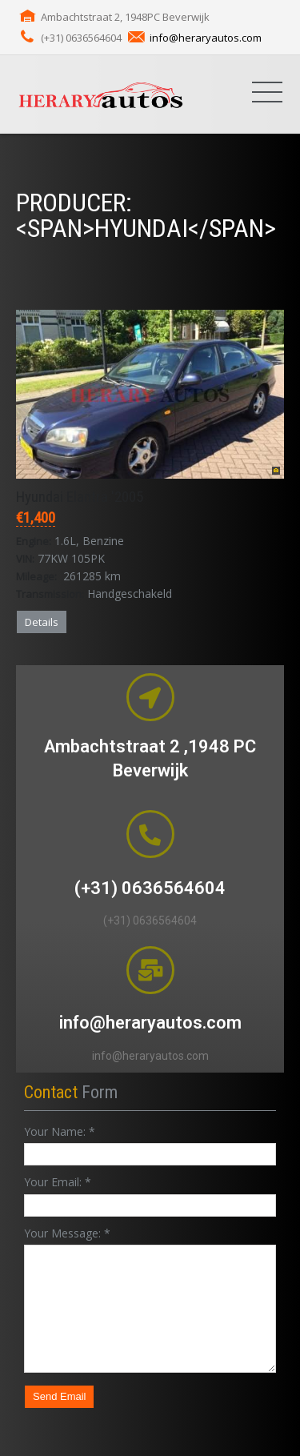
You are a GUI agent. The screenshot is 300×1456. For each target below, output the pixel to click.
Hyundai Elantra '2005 (79, 496)
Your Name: (59, 1131)
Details (41, 622)
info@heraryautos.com (206, 37)
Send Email (59, 1396)
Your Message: (67, 1233)
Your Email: (57, 1181)
